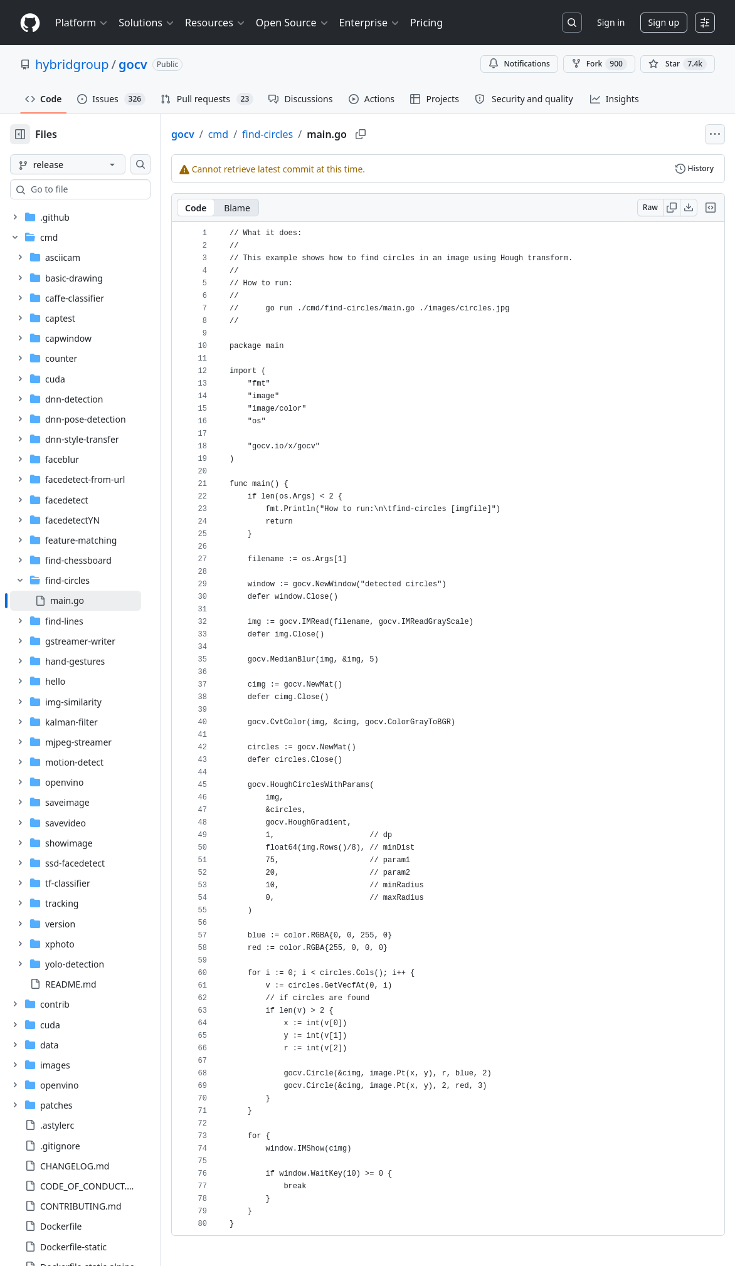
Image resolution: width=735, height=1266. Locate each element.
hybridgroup (72, 64)
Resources (215, 22)
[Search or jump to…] (572, 22)
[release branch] (88, 164)
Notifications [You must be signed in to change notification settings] (519, 63)
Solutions (147, 22)
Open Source (292, 22)
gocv (133, 64)
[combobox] (105, 189)
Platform (81, 22)
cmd (258, 134)
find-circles (307, 134)
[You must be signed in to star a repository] (677, 64)
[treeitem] (95, 601)
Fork (599, 64)
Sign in (611, 22)
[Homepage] (30, 23)
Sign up (663, 22)
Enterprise (369, 22)
